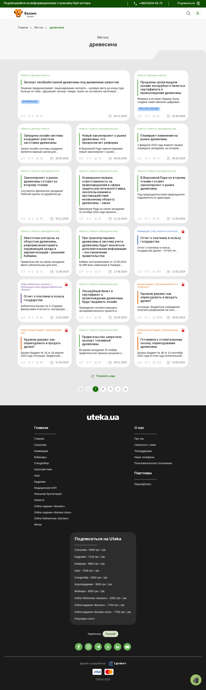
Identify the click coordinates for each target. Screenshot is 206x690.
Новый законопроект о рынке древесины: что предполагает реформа (104, 139)
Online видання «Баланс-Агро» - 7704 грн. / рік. (103, 611)
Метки (38, 524)
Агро (37, 475)
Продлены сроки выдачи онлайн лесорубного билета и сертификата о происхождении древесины (162, 88)
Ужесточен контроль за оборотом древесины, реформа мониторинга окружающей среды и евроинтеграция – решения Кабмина (44, 247)
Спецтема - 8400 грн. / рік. (90, 549)
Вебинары (40, 457)
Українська (94, 633)
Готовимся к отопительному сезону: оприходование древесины (161, 343)
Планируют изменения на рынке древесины (159, 138)
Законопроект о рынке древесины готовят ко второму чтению (41, 181)
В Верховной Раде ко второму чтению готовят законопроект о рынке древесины (162, 183)
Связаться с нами (145, 444)
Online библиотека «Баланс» (36, 284)
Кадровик (40, 481)
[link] (74, 95)
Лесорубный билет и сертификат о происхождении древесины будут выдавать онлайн (102, 297)
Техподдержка (143, 451)
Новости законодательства (104, 128)
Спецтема (40, 444)
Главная (39, 438)
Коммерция (143, 231)
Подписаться (186, 3)
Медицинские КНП (45, 487)
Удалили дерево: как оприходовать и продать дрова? (158, 297)
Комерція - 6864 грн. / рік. (90, 563)
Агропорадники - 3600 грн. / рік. (94, 584)
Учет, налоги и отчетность (164, 231)
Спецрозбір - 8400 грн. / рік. (91, 577)
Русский (110, 633)
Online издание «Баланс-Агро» (52, 512)
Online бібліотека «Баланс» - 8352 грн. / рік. (101, 598)
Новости (25, 75)
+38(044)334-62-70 (150, 3)
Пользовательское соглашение (153, 463)
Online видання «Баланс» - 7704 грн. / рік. (100, 605)
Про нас (139, 438)
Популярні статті (85, 618)
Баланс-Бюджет (146, 284)
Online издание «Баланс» (49, 506)
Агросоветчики (43, 469)
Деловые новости (40, 75)
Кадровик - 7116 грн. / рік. (90, 556)
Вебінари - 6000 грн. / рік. (90, 591)
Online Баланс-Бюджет (33, 330)
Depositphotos (142, 484)
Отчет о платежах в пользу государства (160, 240)
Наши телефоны (144, 457)
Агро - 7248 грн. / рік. (87, 570)
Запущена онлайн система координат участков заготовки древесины (43, 139)
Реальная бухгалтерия (48, 493)
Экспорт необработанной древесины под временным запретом (71, 82)
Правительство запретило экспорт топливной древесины (102, 341)
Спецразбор (41, 463)
